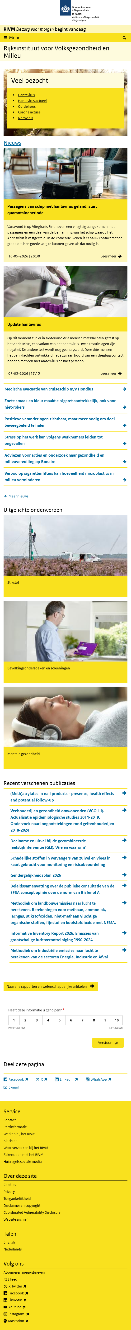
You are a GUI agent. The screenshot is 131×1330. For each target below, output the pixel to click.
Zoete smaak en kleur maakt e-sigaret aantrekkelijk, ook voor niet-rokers (60, 404)
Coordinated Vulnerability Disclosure (32, 1212)
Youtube (28, 1307)
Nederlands (13, 1249)
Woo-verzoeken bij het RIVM (26, 1147)
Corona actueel (30, 112)
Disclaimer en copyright (22, 1205)
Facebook (29, 1293)
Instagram (29, 1314)
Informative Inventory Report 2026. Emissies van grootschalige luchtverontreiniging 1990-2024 (54, 936)
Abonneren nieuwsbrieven (24, 1272)
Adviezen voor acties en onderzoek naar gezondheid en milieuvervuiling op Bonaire (54, 458)
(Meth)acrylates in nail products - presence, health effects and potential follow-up (62, 797)
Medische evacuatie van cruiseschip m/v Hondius (49, 389)
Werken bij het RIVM (19, 1134)
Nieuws (12, 143)
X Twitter (28, 1286)
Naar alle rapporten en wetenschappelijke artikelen (47, 986)
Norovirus (25, 118)
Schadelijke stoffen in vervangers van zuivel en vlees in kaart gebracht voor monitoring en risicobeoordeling (60, 861)
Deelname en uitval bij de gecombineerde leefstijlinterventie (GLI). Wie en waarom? (48, 844)
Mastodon (28, 1321)
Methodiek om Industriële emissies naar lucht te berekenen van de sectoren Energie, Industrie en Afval (59, 954)
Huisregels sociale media (23, 1161)
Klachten (11, 1140)
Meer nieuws (18, 496)
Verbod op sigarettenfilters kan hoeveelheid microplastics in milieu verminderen (59, 476)
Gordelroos (27, 106)
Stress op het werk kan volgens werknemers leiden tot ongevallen (54, 440)
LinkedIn (28, 1300)
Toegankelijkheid (17, 1198)
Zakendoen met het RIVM (23, 1154)
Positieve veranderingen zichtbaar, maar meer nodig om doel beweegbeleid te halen (60, 422)
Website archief (16, 1219)
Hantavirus (26, 95)
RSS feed (10, 1279)
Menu (15, 37)
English (9, 1242)
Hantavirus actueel (32, 100)
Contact (10, 1120)
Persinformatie (15, 1127)
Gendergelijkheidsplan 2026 (35, 875)
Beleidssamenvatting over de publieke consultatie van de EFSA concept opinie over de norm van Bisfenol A (62, 889)
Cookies (10, 1184)
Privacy (9, 1191)
